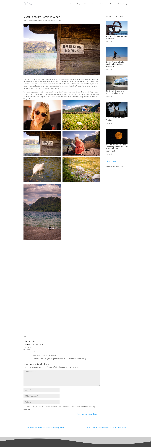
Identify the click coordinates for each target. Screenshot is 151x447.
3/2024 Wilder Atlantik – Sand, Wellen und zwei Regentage (115, 64)
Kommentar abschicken (87, 414)
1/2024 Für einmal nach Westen (115, 119)
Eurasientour (46, 20)
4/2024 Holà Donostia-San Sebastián (116, 37)
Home (72, 4)
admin (35, 356)
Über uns (113, 4)
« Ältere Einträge (111, 161)
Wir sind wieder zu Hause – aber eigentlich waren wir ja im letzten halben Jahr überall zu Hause (117, 147)
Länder (92, 4)
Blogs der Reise (37, 20)
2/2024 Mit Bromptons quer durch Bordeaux (115, 92)
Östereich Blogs (56, 20)
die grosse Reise (82, 4)
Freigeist (121, 4)
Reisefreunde (103, 4)
